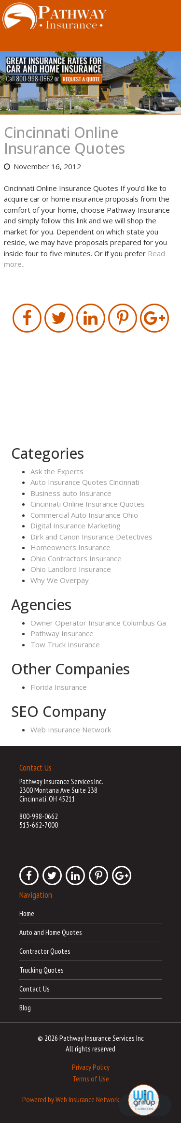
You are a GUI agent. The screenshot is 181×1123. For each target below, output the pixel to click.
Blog (25, 1007)
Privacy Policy (91, 1067)
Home (26, 913)
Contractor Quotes (44, 951)
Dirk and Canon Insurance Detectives (91, 536)
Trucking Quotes (41, 970)
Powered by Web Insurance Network (70, 1099)
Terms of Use (90, 1078)
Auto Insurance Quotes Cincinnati (84, 482)
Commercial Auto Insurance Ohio (84, 515)
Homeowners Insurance (70, 547)
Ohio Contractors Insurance (76, 558)
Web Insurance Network (70, 729)
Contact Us (34, 988)
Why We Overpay (59, 580)
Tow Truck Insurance (65, 644)
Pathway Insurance (62, 633)
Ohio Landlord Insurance (70, 569)
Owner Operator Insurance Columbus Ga (98, 622)
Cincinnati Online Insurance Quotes (64, 140)
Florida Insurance (58, 687)
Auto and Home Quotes (50, 932)
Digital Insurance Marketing (75, 525)
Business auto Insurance (70, 493)
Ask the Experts (57, 471)
